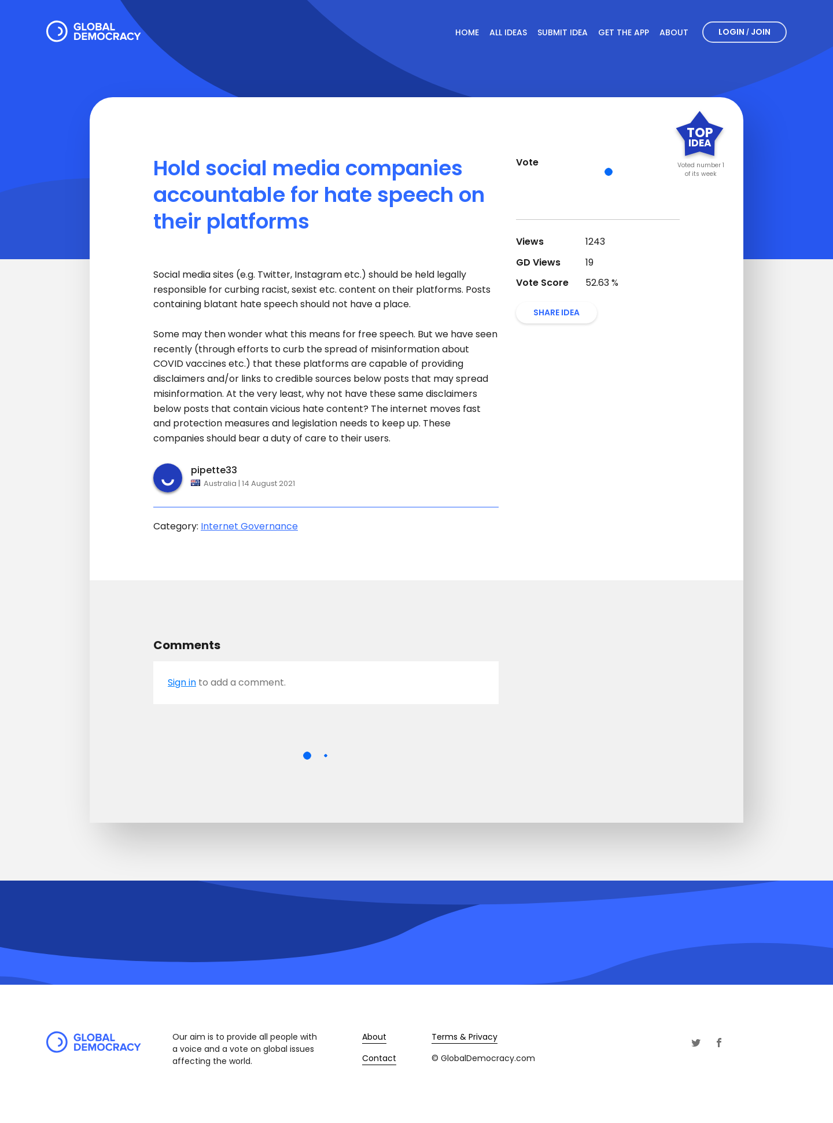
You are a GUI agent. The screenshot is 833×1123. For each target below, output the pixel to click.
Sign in (182, 682)
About (673, 32)
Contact (379, 1058)
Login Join (744, 32)
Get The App (623, 32)
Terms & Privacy (464, 1037)
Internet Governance (249, 526)
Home (467, 32)
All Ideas (508, 32)
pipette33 (214, 470)
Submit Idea (562, 32)
